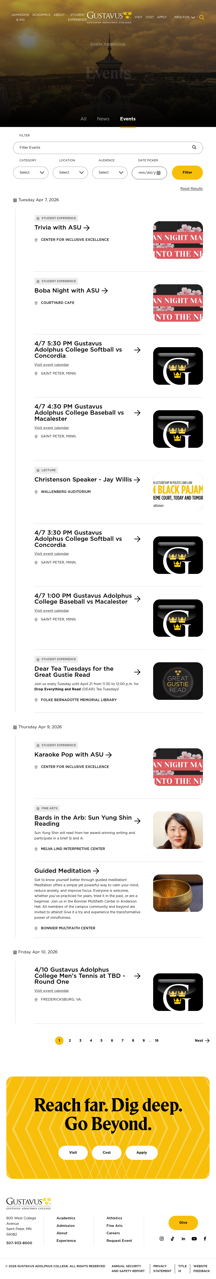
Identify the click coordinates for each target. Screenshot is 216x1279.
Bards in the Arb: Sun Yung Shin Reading (83, 821)
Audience (107, 160)
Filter (24, 135)
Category (27, 160)
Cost (150, 17)
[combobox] (31, 174)
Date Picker (148, 160)
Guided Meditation (62, 871)
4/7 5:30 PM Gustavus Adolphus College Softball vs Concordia (78, 350)
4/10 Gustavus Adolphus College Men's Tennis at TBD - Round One (79, 976)
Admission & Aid (20, 17)
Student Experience (77, 17)
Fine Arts (115, 1226)
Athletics (114, 1218)
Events (128, 119)
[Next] (202, 1041)
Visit (138, 17)
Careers (113, 1233)
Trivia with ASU (57, 228)
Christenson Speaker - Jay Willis (83, 480)
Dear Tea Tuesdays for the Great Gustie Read (73, 672)
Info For (181, 17)
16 (158, 1040)
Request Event (119, 1241)
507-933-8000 (19, 1243)
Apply (162, 17)
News (103, 119)
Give (183, 1222)
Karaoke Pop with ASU (69, 755)
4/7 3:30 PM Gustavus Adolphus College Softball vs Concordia (78, 539)
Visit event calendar (51, 365)
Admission (66, 1226)
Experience (66, 1241)
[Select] (31, 173)
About (59, 14)
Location (67, 160)
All (83, 119)
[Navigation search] (201, 17)
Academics (41, 14)
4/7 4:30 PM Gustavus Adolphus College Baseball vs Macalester (79, 413)
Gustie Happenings (108, 39)
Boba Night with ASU (67, 291)
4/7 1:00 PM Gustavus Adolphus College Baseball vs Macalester (83, 599)
